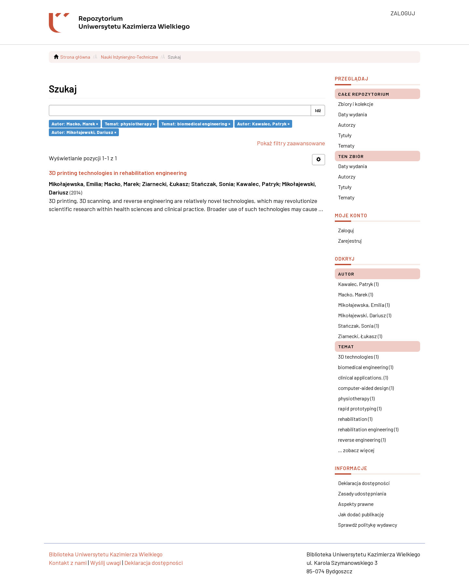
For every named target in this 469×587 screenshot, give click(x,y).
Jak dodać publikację (361, 514)
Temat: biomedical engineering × (195, 123)
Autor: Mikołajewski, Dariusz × (83, 132)
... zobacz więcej (356, 450)
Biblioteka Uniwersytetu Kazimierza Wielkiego (106, 554)
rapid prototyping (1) (359, 408)
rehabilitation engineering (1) (368, 429)
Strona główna (75, 57)
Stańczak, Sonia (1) (358, 325)
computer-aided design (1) (366, 388)
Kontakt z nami (68, 562)
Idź (318, 110)
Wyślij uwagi (105, 562)
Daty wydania (352, 114)
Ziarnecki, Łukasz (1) (360, 336)
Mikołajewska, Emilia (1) (364, 305)
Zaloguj (346, 230)
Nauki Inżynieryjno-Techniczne (129, 57)
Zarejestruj (350, 240)
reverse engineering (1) (362, 440)
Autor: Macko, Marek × (74, 123)
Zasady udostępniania (362, 493)
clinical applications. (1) (363, 377)
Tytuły (344, 135)
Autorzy (346, 125)
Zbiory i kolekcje (355, 104)
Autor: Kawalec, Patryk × (263, 123)
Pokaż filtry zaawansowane (291, 143)
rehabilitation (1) (355, 419)
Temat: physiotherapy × (130, 123)
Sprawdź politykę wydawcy (367, 525)
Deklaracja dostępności (364, 483)
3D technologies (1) (358, 356)
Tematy (346, 145)
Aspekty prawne (356, 504)
